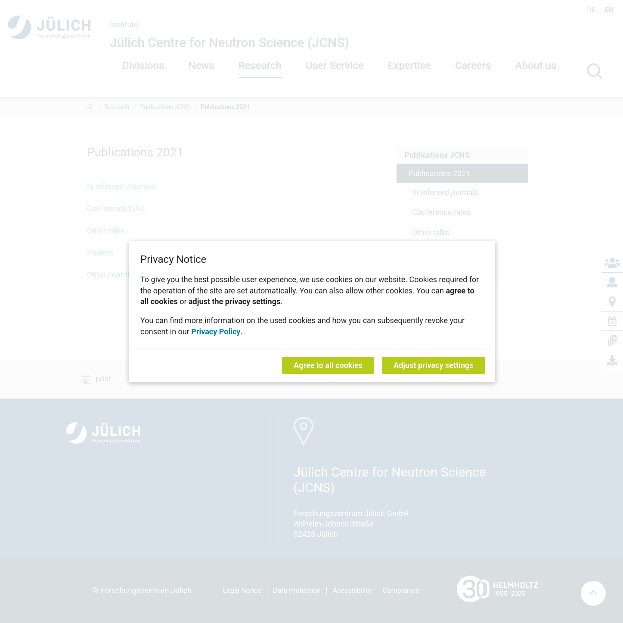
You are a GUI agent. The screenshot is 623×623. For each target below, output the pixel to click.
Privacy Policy (215, 331)
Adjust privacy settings (433, 365)
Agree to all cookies (328, 365)
